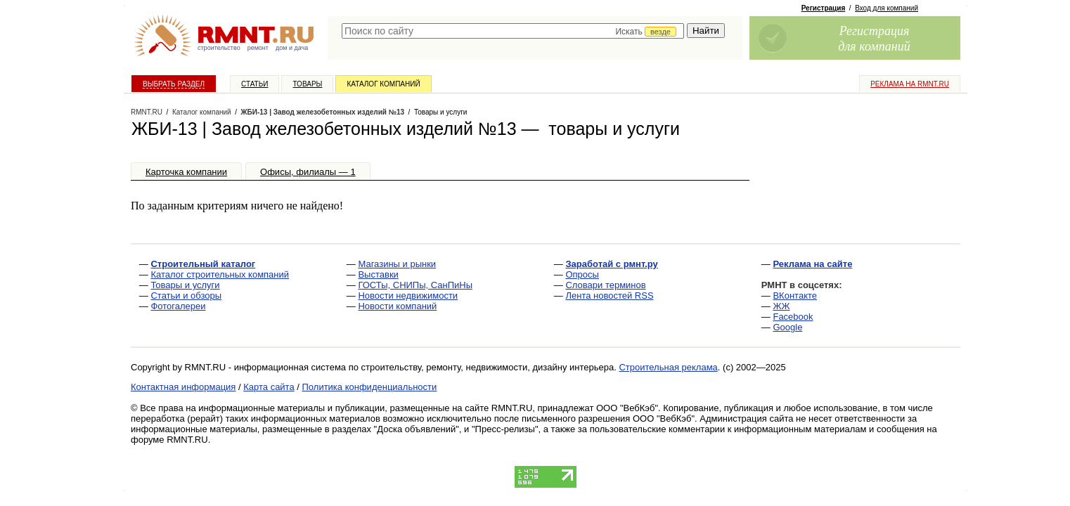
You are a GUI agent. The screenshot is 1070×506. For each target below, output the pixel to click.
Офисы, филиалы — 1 (308, 172)
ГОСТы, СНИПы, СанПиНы (415, 285)
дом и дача (292, 47)
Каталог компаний (383, 84)
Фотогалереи (177, 306)
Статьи (254, 84)
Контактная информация (183, 387)
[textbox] (513, 31)
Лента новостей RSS (609, 295)
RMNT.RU (146, 112)
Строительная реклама (668, 367)
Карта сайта (268, 387)
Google (787, 327)
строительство (219, 47)
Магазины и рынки (397, 264)
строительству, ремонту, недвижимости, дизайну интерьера (487, 367)
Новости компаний (397, 306)
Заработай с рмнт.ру (611, 264)
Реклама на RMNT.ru (909, 84)
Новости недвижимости (408, 295)
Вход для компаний (886, 8)
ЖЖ (781, 306)
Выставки (378, 274)
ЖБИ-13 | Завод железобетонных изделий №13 (322, 112)
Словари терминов (605, 285)
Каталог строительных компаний (219, 274)
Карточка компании (186, 172)
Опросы (581, 274)
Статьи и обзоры (185, 295)
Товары (307, 84)
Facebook (793, 316)
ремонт (258, 47)
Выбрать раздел (174, 84)
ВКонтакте (795, 295)
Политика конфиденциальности (369, 387)
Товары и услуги (184, 285)
